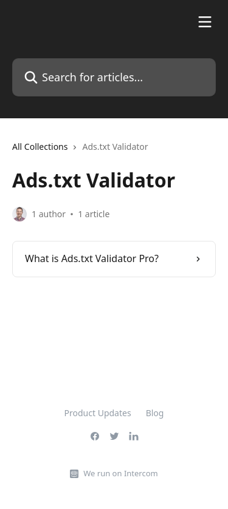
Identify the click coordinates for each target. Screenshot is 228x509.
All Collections (39, 146)
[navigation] (114, 151)
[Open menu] (205, 22)
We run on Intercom (120, 473)
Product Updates (97, 413)
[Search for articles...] (114, 77)
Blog (155, 413)
